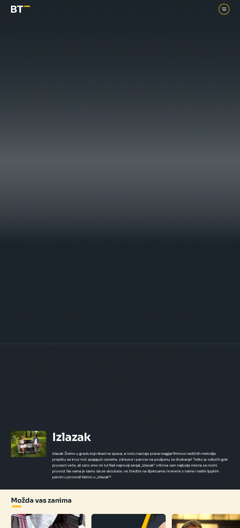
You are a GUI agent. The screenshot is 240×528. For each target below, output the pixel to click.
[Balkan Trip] (20, 9)
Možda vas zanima (41, 500)
